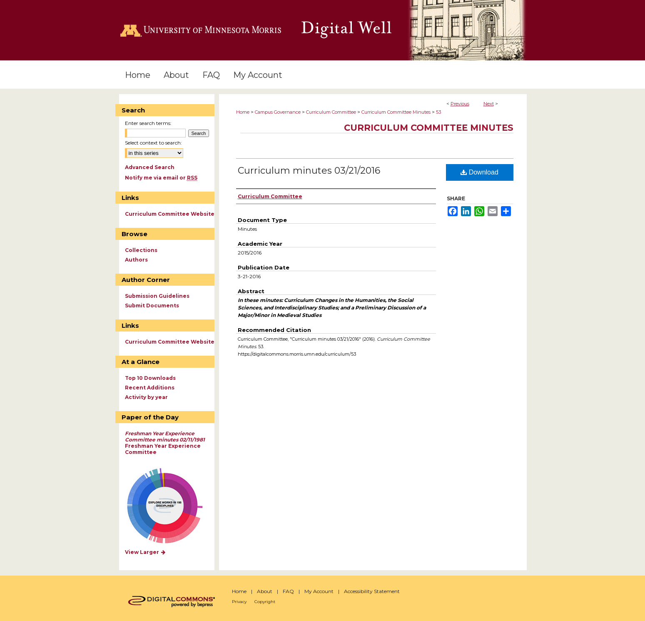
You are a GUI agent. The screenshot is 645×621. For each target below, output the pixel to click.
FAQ (288, 591)
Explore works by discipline (170, 506)
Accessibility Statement (372, 591)
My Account (319, 591)
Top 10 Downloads (150, 378)
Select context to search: (153, 143)
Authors (136, 260)
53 (438, 112)
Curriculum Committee (331, 112)
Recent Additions (149, 387)
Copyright (264, 601)
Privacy (239, 601)
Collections (141, 250)
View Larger (146, 552)
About (264, 591)
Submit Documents (152, 305)
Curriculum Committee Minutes (396, 112)
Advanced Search (149, 167)
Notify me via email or (161, 178)
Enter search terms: (148, 123)
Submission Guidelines (157, 296)
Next (488, 104)
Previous (460, 104)
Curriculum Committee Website (169, 214)
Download (479, 172)
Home (242, 112)
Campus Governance (278, 112)
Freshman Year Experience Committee (165, 442)
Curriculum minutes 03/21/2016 (309, 170)
